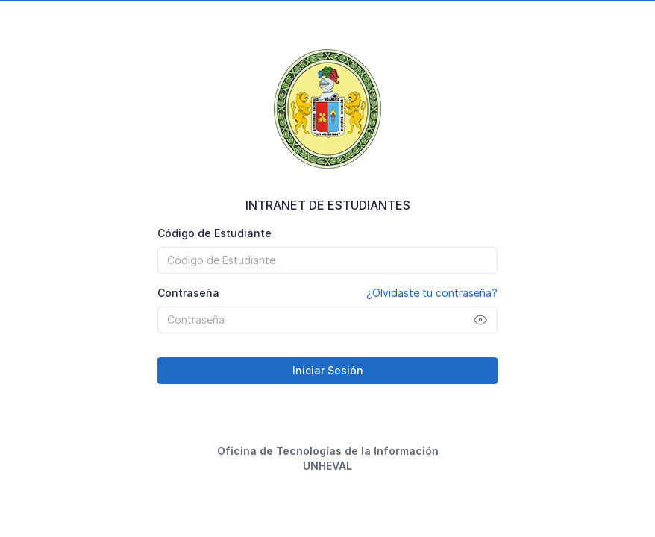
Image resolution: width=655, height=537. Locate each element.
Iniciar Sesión (327, 370)
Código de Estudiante (214, 233)
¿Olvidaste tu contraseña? (432, 292)
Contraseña (327, 293)
